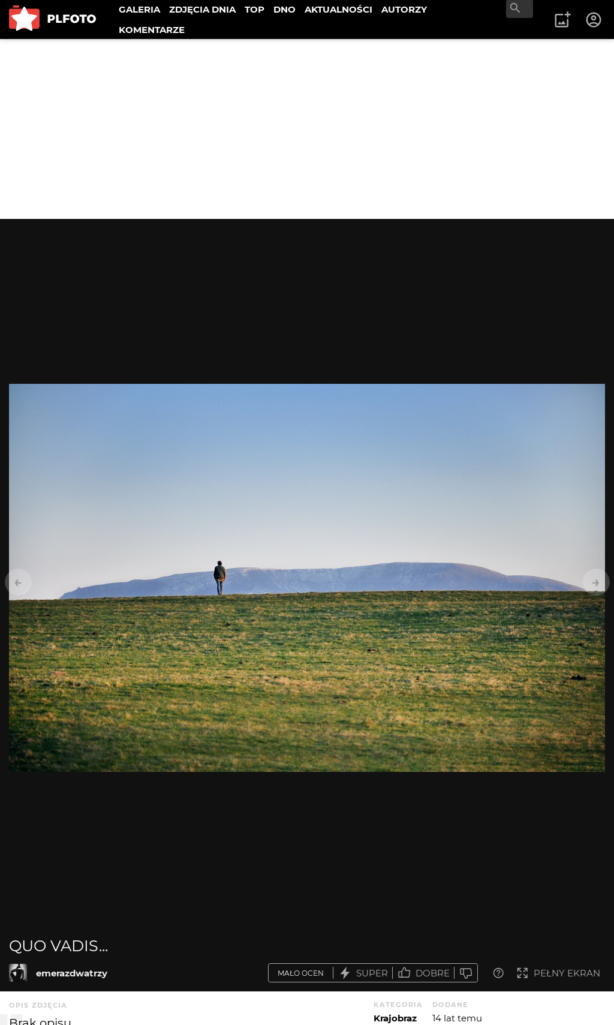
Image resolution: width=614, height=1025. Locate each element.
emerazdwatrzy (71, 973)
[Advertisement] (307, 129)
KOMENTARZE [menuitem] (152, 29)
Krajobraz (395, 1018)
